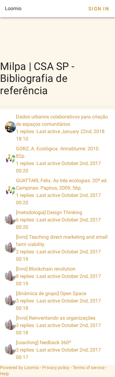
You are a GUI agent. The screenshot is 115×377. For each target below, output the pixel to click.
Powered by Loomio (19, 367)
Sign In (98, 9)
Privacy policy (56, 367)
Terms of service (89, 367)
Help (4, 373)
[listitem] (57, 128)
